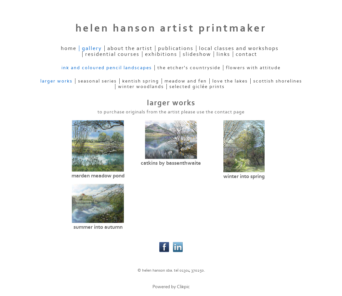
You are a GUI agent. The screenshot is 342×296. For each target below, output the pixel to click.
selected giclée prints (197, 86)
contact (246, 54)
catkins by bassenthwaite (171, 163)
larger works (56, 81)
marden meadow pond (98, 176)
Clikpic (183, 287)
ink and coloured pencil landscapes (106, 68)
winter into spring (244, 176)
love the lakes (230, 81)
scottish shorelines (277, 81)
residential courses (112, 54)
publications (175, 48)
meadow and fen (185, 81)
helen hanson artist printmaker (171, 28)
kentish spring (140, 81)
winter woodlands (141, 86)
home (68, 48)
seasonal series (97, 81)
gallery (92, 48)
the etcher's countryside (188, 68)
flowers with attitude (253, 68)
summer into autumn (98, 227)
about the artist (129, 48)
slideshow (197, 54)
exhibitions (161, 54)
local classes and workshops (239, 48)
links (223, 54)
